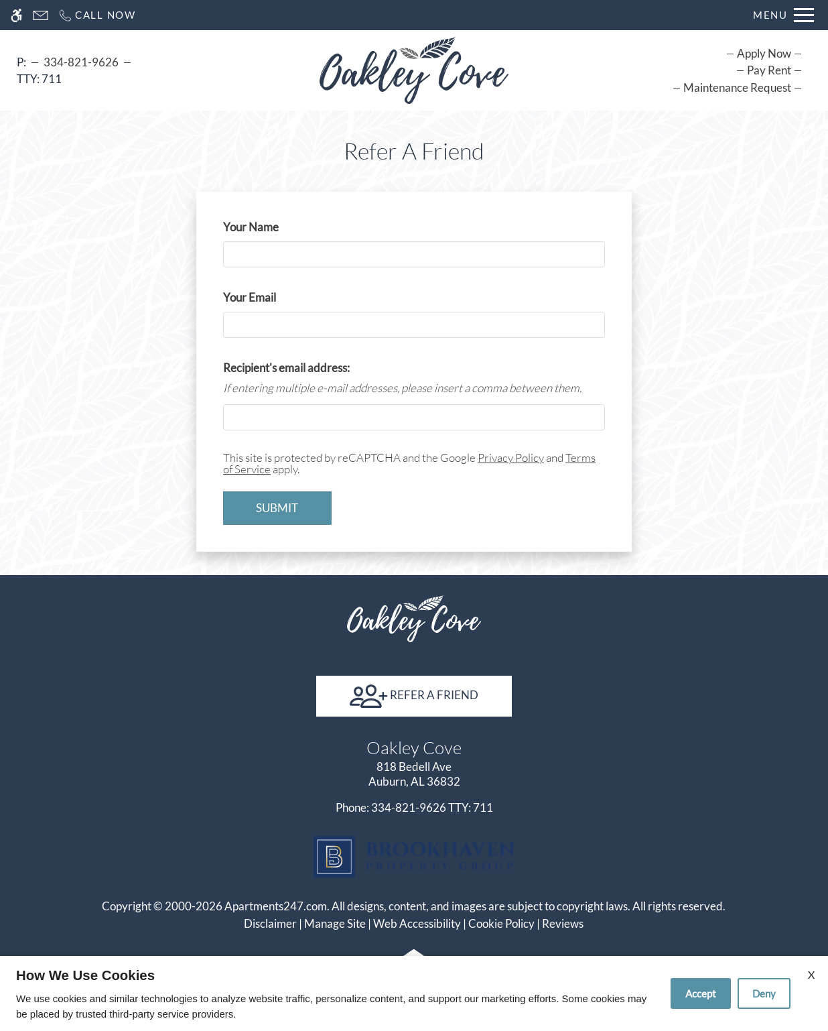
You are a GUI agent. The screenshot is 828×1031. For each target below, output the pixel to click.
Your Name (272, 227)
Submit (277, 508)
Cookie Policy (501, 923)
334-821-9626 (81, 62)
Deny (764, 993)
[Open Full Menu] (783, 15)
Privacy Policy (511, 457)
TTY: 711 (414, 807)
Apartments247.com (275, 906)
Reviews (562, 923)
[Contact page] (40, 15)
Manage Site (335, 923)
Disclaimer (270, 923)
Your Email (271, 297)
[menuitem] (687, 53)
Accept (700, 993)
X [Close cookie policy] (811, 974)
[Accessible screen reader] (16, 15)
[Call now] (97, 15)
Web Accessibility (417, 923)
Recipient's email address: (286, 368)
